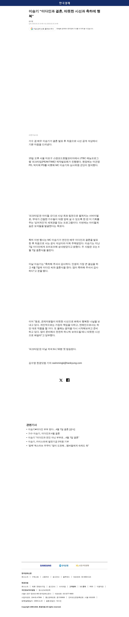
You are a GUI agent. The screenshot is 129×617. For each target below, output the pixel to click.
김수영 (31, 21)
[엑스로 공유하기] (61, 380)
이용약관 (100, 586)
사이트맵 (62, 586)
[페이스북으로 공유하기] (68, 380)
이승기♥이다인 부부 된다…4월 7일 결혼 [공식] (51, 429)
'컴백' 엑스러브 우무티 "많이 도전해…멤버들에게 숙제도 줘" (58, 445)
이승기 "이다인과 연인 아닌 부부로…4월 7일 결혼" (53, 437)
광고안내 (56, 577)
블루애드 (66, 577)
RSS (91, 586)
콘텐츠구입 (41, 586)
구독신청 (35, 577)
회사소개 (25, 577)
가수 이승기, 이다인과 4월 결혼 (44, 433)
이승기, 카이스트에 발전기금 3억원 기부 (48, 441)
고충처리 (45, 577)
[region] (64, 186)
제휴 (33, 586)
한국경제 (64, 3)
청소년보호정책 (44, 590)
